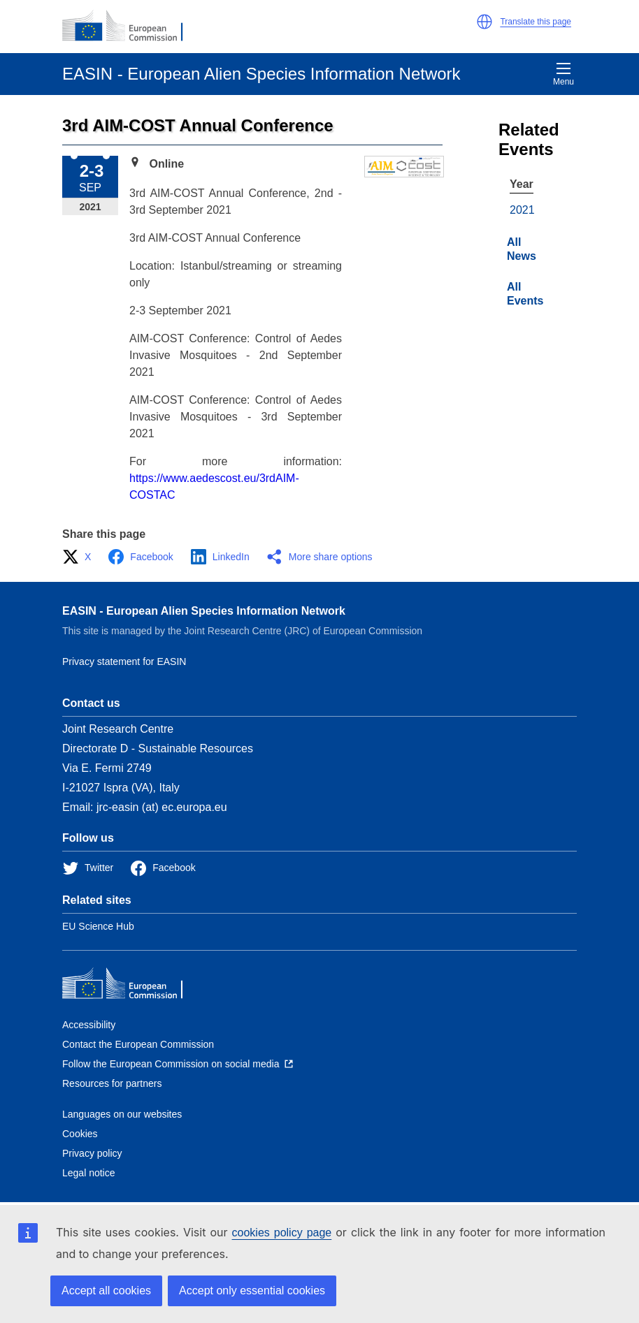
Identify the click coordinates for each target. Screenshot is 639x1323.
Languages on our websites (122, 1114)
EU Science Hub (98, 926)
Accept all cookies (106, 1290)
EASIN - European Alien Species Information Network (203, 611)
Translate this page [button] (535, 22)
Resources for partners (111, 1083)
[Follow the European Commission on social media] (177, 1063)
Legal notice (88, 1172)
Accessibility (88, 1024)
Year (521, 184)
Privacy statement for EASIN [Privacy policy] (124, 661)
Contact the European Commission (138, 1044)
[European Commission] (130, 26)
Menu (563, 74)
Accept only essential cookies (252, 1290)
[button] (484, 21)
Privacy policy (92, 1153)
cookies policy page (282, 1232)
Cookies (80, 1133)
